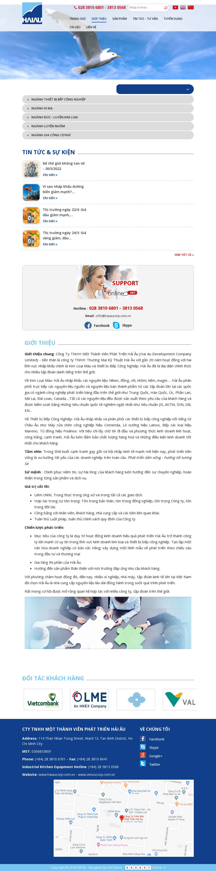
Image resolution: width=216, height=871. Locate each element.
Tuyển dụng (173, 19)
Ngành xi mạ (40, 108)
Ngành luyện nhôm (46, 126)
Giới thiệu (99, 19)
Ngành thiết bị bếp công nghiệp (56, 99)
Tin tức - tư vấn (145, 19)
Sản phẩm (119, 19)
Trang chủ (77, 19)
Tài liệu (74, 27)
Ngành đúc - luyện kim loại (52, 117)
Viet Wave (115, 867)
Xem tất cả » (184, 254)
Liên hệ (91, 27)
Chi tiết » (50, 175)
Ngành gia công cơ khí (49, 135)
